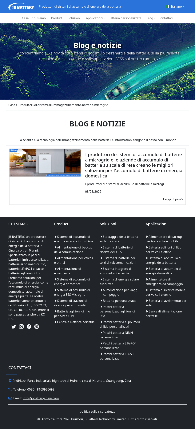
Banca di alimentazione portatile (163, 313)
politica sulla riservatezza (97, 411)
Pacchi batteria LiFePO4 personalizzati (118, 345)
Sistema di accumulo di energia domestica (72, 281)
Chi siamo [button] (39, 18)
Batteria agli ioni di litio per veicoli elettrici (163, 249)
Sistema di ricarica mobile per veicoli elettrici (165, 292)
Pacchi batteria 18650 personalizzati (116, 356)
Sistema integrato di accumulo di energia (116, 271)
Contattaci (165, 18)
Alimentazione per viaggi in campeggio (119, 292)
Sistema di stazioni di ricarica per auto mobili (70, 303)
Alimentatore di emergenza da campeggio (164, 281)
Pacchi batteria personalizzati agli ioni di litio (117, 311)
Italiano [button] (174, 6)
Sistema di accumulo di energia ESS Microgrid (72, 292)
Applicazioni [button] (94, 18)
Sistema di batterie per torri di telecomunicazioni (118, 260)
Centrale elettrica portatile (74, 322)
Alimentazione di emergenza (67, 271)
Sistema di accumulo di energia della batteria (163, 260)
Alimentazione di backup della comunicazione (73, 249)
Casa (25, 18)
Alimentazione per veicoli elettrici (73, 260)
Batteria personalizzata (118, 301)
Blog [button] (150, 18)
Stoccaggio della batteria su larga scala (119, 239)
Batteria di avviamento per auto (165, 303)
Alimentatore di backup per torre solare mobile (163, 239)
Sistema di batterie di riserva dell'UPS (116, 249)
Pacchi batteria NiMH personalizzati (116, 335)
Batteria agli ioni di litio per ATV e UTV (72, 313)
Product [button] (56, 18)
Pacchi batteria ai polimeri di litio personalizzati (120, 324)
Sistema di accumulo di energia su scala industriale (73, 239)
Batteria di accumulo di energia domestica (163, 271)
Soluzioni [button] (74, 18)
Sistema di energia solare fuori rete (119, 281)
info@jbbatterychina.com (41, 398)
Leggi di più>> (173, 199)
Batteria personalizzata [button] (125, 18)
